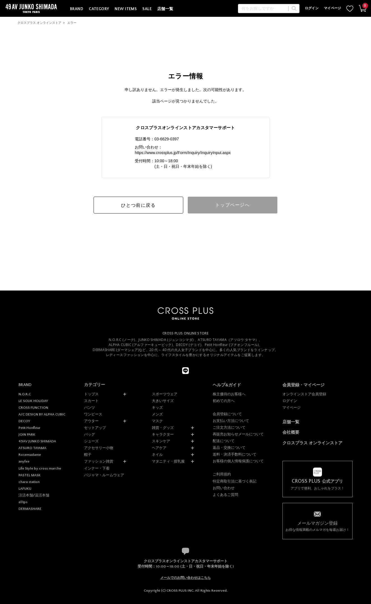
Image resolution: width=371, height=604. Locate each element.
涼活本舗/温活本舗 (33, 495)
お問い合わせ (224, 488)
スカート (91, 401)
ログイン (312, 8)
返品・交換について (229, 447)
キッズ (157, 407)
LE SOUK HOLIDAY (33, 401)
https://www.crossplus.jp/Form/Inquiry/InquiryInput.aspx (183, 152)
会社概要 (290, 432)
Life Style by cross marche (39, 468)
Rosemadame (29, 455)
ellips (22, 502)
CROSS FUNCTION (33, 408)
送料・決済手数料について (234, 454)
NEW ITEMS (126, 9)
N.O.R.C (24, 394)
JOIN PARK (26, 434)
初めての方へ (224, 401)
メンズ (157, 414)
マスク (157, 421)
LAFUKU (24, 489)
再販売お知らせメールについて (238, 434)
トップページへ (232, 205)
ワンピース (93, 414)
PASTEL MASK (29, 475)
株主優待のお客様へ (229, 394)
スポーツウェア (164, 394)
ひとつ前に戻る (138, 205)
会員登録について (227, 414)
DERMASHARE (29, 509)
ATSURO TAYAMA (32, 448)
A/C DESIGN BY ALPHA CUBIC (41, 414)
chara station (29, 482)
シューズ (91, 441)
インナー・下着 (97, 468)
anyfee (23, 461)
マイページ (332, 8)
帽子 (87, 454)
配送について (224, 441)
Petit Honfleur (29, 428)
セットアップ (95, 428)
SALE (147, 9)
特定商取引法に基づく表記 (234, 481)
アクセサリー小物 (98, 448)
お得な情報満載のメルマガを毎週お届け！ (317, 526)
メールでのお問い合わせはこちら (185, 578)
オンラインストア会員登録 (304, 394)
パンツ (89, 407)
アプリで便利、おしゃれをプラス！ (317, 484)
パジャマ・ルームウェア (104, 475)
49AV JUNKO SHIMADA (37, 441)
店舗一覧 (165, 9)
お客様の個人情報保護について (238, 461)
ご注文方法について (229, 427)
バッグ (89, 434)
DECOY (24, 421)
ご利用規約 (222, 474)
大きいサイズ (163, 401)
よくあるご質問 (225, 495)
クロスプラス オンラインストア (39, 22)
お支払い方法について (231, 421)
